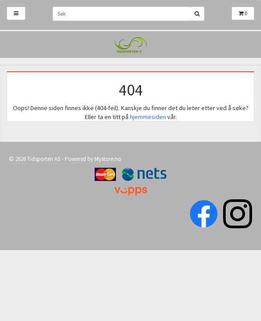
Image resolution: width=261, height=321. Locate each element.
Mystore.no (108, 159)
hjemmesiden (148, 117)
